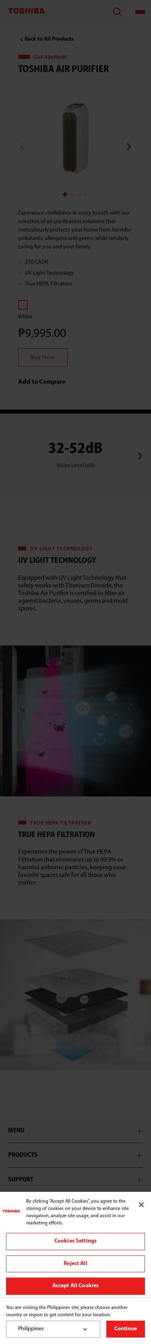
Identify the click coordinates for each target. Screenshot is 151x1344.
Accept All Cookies (75, 1285)
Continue (125, 1329)
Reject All (75, 1263)
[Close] (141, 1205)
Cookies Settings (75, 1241)
